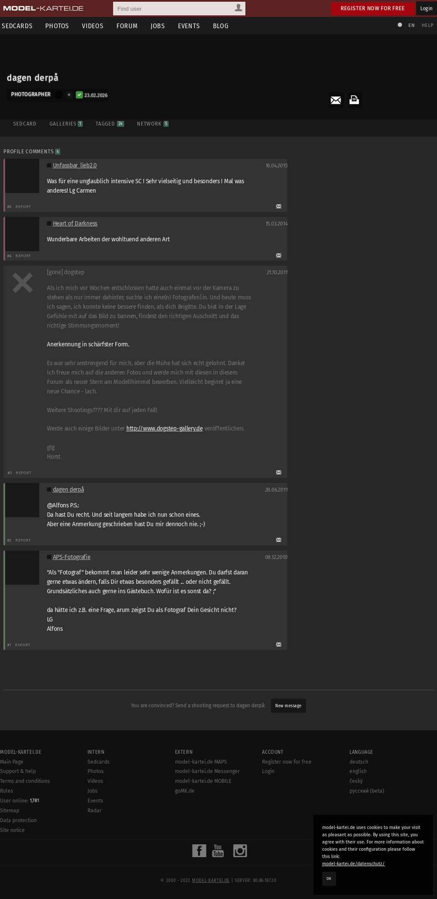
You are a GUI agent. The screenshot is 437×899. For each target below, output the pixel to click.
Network (152, 123)
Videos (95, 26)
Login (426, 8)
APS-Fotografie (72, 557)
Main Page (11, 888)
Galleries (65, 123)
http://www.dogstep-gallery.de (165, 429)
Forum (129, 26)
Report (24, 207)
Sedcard (24, 123)
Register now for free (373, 8)
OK (329, 878)
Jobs (160, 26)
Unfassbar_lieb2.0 (75, 166)
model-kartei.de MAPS (201, 888)
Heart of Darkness (75, 224)
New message (288, 706)
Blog (223, 26)
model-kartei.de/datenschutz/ (353, 864)
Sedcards (98, 888)
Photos (60, 26)
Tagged (109, 123)
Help (427, 25)
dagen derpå (68, 490)
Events (192, 26)
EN (411, 25)
